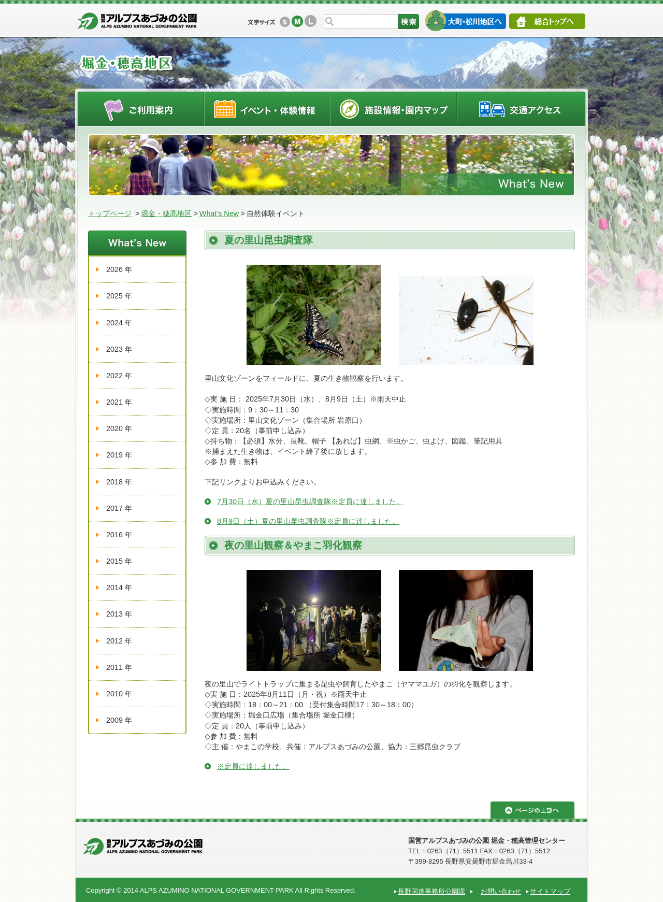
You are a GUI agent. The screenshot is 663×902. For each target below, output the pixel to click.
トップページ (110, 213)
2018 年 (119, 482)
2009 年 (119, 720)
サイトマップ (550, 891)
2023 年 (119, 349)
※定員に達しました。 (253, 766)
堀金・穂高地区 (166, 213)
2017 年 (119, 508)
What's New (219, 213)
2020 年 (119, 428)
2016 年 (119, 535)
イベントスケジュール (267, 108)
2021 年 (119, 402)
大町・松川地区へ (465, 20)
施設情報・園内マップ (393, 108)
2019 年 (119, 455)
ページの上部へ (532, 810)
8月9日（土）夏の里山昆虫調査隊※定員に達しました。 (308, 521)
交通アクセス (521, 108)
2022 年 (119, 375)
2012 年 (119, 641)
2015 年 (119, 561)
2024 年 (119, 323)
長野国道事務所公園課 (431, 891)
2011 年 (119, 667)
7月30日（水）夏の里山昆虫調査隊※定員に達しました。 (310, 501)
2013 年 (119, 614)
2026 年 (119, 269)
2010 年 (119, 694)
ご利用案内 (140, 108)
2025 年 (119, 296)
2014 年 (119, 587)
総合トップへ (547, 21)
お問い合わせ (501, 891)
